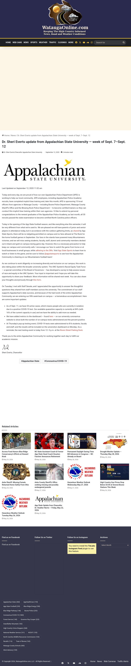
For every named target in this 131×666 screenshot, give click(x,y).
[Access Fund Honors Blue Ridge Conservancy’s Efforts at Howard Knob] (16, 441)
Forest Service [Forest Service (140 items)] (10, 619)
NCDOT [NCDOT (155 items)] (32, 632)
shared (76, 231)
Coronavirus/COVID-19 (56, 361)
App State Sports (65, 250)
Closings (62, 42)
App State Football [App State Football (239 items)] (11, 606)
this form (37, 280)
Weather (43, 42)
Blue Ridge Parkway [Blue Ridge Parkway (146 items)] (12, 611)
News (26, 42)
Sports (33, 42)
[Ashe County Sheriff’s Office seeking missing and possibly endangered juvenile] (49, 472)
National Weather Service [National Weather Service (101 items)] (14, 632)
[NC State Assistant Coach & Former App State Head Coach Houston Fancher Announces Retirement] (49, 441)
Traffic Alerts (123, 661)
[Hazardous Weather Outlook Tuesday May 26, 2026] (16, 502)
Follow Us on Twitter (43, 537)
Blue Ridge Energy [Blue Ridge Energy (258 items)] (32, 606)
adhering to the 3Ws (44, 250)
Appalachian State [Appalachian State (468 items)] (11, 602)
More (70, 42)
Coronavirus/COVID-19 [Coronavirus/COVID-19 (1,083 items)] (13, 615)
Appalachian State (30, 361)
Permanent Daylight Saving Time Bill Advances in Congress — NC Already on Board (80, 454)
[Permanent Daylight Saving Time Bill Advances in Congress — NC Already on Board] (81, 441)
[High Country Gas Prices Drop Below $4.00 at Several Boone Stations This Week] (114, 472)
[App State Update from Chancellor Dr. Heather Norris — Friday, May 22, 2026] (49, 498)
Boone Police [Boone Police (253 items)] (30, 611)
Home (8, 42)
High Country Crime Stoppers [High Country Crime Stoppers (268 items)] (15, 628)
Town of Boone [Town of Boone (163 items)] (23, 641)
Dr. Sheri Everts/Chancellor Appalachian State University (23, 152)
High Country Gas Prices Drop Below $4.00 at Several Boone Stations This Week (112, 484)
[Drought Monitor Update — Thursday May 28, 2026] (114, 441)
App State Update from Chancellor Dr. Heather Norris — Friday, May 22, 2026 (49, 507)
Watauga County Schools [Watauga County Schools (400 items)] (14, 646)
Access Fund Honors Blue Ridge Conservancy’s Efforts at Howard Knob (15, 454)
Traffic (52, 42)
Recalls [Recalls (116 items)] (7, 641)
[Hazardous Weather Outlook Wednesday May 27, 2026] (81, 472)
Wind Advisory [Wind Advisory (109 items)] (10, 650)
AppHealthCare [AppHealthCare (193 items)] (31, 602)
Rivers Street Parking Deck (71, 330)
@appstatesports (51, 254)
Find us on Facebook (11, 544)
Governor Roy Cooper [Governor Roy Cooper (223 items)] (30, 619)
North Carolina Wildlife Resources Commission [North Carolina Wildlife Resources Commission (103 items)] (21, 637)
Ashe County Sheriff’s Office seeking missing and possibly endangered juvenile (46, 484)
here (51, 316)
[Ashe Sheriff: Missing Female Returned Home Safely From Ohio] (16, 472)
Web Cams (17, 42)
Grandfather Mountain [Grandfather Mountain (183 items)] (12, 624)
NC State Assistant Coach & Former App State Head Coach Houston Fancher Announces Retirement (49, 454)
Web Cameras (110, 661)
